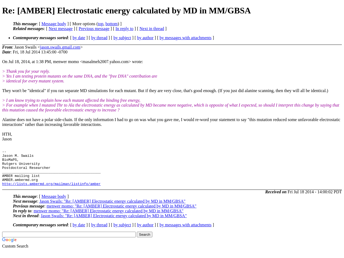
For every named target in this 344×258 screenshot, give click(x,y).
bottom (111, 23)
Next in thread (151, 28)
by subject (122, 37)
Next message (61, 28)
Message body (53, 23)
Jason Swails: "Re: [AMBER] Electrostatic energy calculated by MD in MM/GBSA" (112, 208)
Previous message (94, 28)
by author (145, 37)
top (100, 23)
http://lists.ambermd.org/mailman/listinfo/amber (51, 190)
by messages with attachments (186, 37)
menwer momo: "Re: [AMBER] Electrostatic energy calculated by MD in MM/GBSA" (121, 213)
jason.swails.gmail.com (60, 47)
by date (79, 37)
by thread (99, 37)
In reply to (125, 28)
